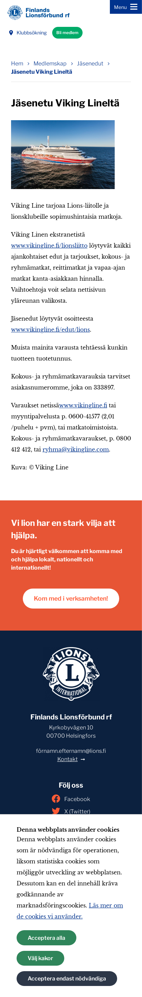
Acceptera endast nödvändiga (67, 978)
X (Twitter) (71, 811)
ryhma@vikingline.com (75, 449)
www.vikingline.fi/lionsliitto (49, 245)
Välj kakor (40, 958)
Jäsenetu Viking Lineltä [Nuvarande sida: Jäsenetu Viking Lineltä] (41, 72)
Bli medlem (67, 32)
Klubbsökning (27, 32)
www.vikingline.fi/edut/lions (50, 329)
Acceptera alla (46, 938)
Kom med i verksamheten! (71, 598)
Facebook (71, 799)
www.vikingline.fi (83, 405)
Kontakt (67, 759)
